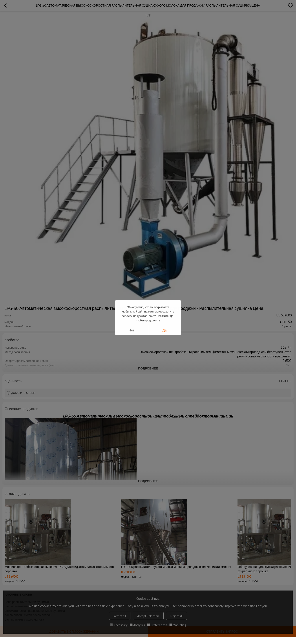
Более (284, 381)
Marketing (177, 625)
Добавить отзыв (23, 393)
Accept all (119, 616)
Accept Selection (148, 616)
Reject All (176, 616)
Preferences (157, 625)
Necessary (119, 625)
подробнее (148, 368)
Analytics (137, 625)
